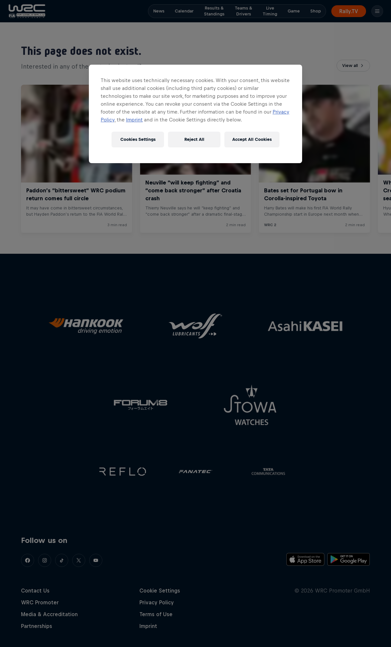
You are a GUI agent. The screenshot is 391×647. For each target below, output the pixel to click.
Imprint (134, 119)
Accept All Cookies (252, 139)
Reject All (194, 139)
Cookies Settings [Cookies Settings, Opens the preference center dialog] (137, 139)
